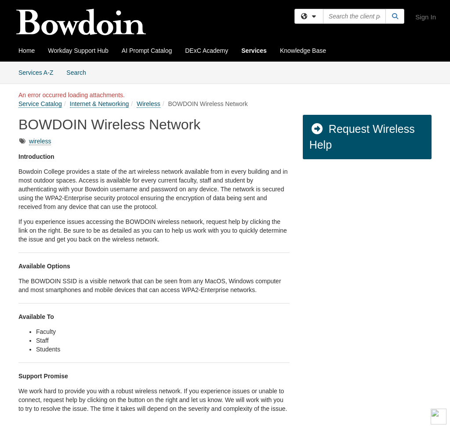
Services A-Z (35, 72)
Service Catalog (40, 103)
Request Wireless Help (362, 137)
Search (79, 72)
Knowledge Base (303, 50)
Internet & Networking (99, 103)
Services (254, 50)
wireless (40, 141)
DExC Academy (206, 50)
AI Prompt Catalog (147, 50)
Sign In (425, 17)
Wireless (148, 103)
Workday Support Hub (78, 50)
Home (26, 50)
